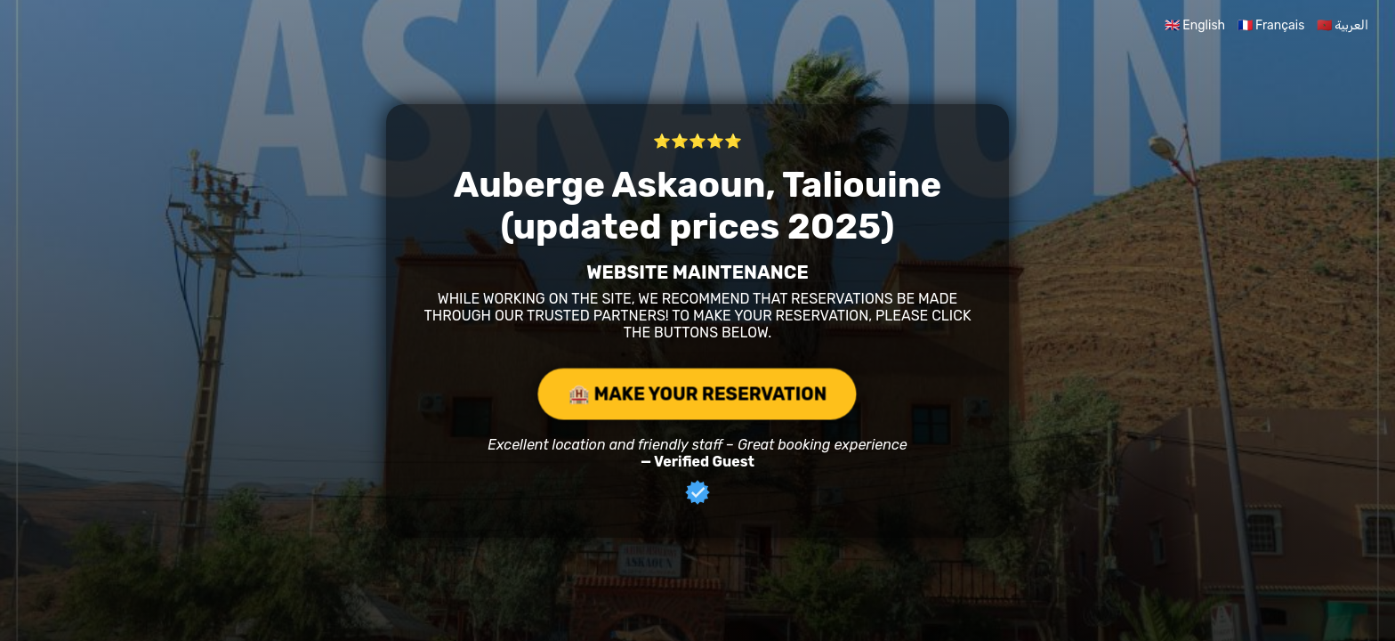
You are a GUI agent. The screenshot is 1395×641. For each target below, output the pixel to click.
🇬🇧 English (1195, 25)
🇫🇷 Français (1271, 25)
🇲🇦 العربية (1342, 25)
